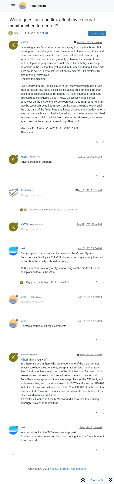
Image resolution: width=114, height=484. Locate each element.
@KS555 (35, 157)
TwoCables (27, 190)
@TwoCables (36, 224)
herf (23, 248)
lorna (23, 297)
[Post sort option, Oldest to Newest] (83, 33)
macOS (18, 33)
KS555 (24, 42)
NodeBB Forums (59, 468)
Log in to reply (96, 33)
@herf (33, 355)
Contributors (78, 468)
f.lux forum (38, 6)
